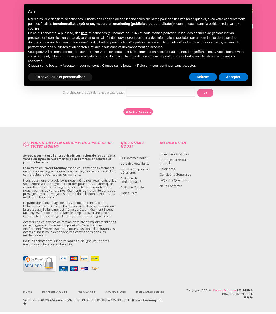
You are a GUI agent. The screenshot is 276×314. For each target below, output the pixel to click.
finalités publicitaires (138, 42)
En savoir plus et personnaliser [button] (60, 77)
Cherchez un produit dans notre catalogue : (94, 92)
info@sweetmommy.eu (143, 302)
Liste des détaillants (135, 165)
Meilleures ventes (150, 293)
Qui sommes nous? (134, 160)
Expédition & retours (174, 156)
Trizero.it (246, 295)
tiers (84, 33)
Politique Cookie (132, 189)
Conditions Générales (175, 176)
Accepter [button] (233, 77)
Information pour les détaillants (135, 173)
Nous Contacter (171, 188)
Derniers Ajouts (54, 293)
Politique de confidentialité (131, 182)
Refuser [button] (203, 77)
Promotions (115, 293)
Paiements (167, 171)
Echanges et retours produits (174, 163)
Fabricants (86, 293)
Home (27, 293)
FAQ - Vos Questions (174, 182)
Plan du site (129, 195)
